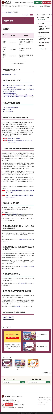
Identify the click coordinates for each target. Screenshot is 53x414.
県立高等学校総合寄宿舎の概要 (10, 107)
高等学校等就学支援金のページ (26, 239)
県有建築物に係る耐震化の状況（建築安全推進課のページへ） (18, 95)
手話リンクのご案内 (19, 404)
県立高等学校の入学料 (8, 317)
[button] (18, 2)
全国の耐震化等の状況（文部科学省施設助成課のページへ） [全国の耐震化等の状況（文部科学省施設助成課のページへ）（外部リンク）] (17, 96)
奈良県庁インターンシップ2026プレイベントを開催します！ (44, 28)
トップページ (4, 12)
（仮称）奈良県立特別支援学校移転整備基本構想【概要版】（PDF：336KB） (19, 191)
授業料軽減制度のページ (18, 306)
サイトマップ (42, 404)
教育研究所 (41, 45)
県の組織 (10, 12)
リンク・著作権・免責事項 (44, 399)
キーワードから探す (10, 379)
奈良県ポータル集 (47, 372)
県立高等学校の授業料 (8, 319)
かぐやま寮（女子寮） (8, 111)
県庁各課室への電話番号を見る (9, 407)
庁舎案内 (21, 407)
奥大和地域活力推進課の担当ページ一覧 (44, 33)
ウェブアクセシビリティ (44, 402)
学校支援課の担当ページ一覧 (9, 74)
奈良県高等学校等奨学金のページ (26, 283)
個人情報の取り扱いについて (45, 397)
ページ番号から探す (35, 379)
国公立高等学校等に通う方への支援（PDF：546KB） (18, 214)
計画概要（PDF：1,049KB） (14, 138)
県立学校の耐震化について (9, 93)
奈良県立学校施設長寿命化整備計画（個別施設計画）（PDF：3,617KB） (20, 141)
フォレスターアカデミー (44, 42)
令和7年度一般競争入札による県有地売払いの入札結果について (44, 38)
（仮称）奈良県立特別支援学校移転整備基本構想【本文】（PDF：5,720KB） (19, 196)
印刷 (32, 14)
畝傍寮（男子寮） (7, 109)
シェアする (25, 15)
